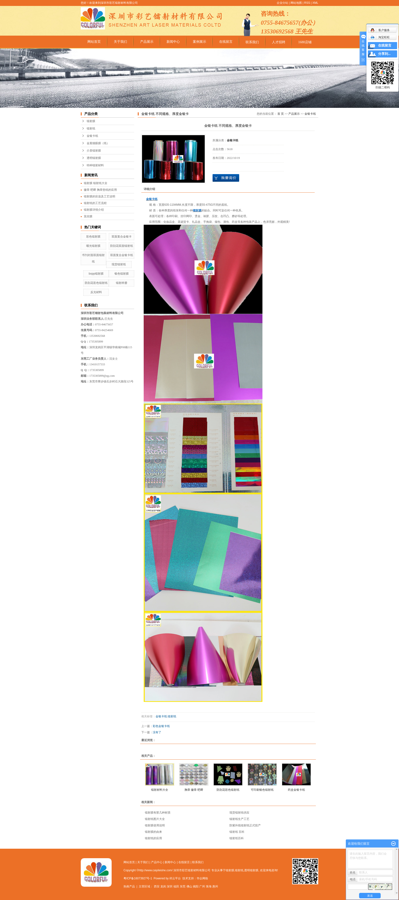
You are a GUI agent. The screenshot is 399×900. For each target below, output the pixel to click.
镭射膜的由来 (153, 831)
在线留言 (226, 41)
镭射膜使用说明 (155, 825)
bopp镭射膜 (96, 273)
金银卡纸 (92, 136)
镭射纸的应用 (153, 838)
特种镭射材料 (95, 165)
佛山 (189, 886)
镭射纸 (91, 128)
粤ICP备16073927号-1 (138, 878)
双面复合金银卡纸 (121, 255)
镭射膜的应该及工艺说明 (99, 196)
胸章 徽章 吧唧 (194, 789)
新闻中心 (173, 41)
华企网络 (202, 878)
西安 (157, 886)
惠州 (215, 886)
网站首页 (94, 41)
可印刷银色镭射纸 (262, 789)
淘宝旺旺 (380, 37)
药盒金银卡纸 (296, 789)
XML (315, 3)
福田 (176, 886)
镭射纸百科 (236, 838)
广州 (202, 886)
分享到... (384, 54)
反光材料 (96, 292)
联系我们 (252, 42)
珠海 (209, 886)
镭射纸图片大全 (155, 819)
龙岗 (163, 886)
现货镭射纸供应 (239, 812)
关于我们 (120, 41)
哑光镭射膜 (93, 246)
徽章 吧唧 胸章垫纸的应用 (100, 189)
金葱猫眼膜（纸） (98, 143)
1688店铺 (305, 42)
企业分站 (282, 3)
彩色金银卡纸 (161, 726)
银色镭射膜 (121, 273)
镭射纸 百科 (236, 831)
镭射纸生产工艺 (239, 819)
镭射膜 (91, 121)
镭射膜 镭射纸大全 (95, 183)
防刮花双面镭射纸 (121, 246)
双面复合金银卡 (122, 236)
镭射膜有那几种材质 (158, 812)
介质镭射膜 (94, 150)
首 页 (280, 113)
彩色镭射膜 (93, 236)
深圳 (169, 886)
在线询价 (226, 178)
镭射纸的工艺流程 (95, 203)
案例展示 (199, 41)
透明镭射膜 (94, 158)
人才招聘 (278, 42)
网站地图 (296, 3)
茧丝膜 (88, 216)
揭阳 (196, 886)
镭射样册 (121, 283)
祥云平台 (175, 878)
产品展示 (146, 41)
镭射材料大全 (159, 789)
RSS (307, 3)
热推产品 (129, 886)
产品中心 (156, 862)
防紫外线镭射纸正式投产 (245, 825)
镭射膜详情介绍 (94, 209)
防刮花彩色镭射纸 (96, 283)
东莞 (182, 886)
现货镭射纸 (119, 264)
